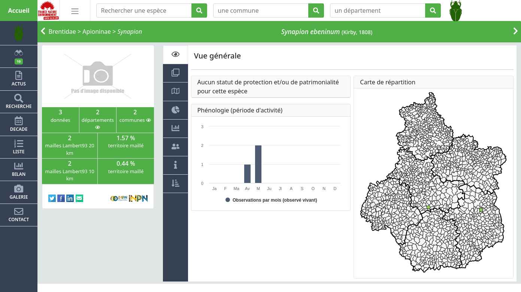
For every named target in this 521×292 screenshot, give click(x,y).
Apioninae (96, 31)
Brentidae (62, 31)
